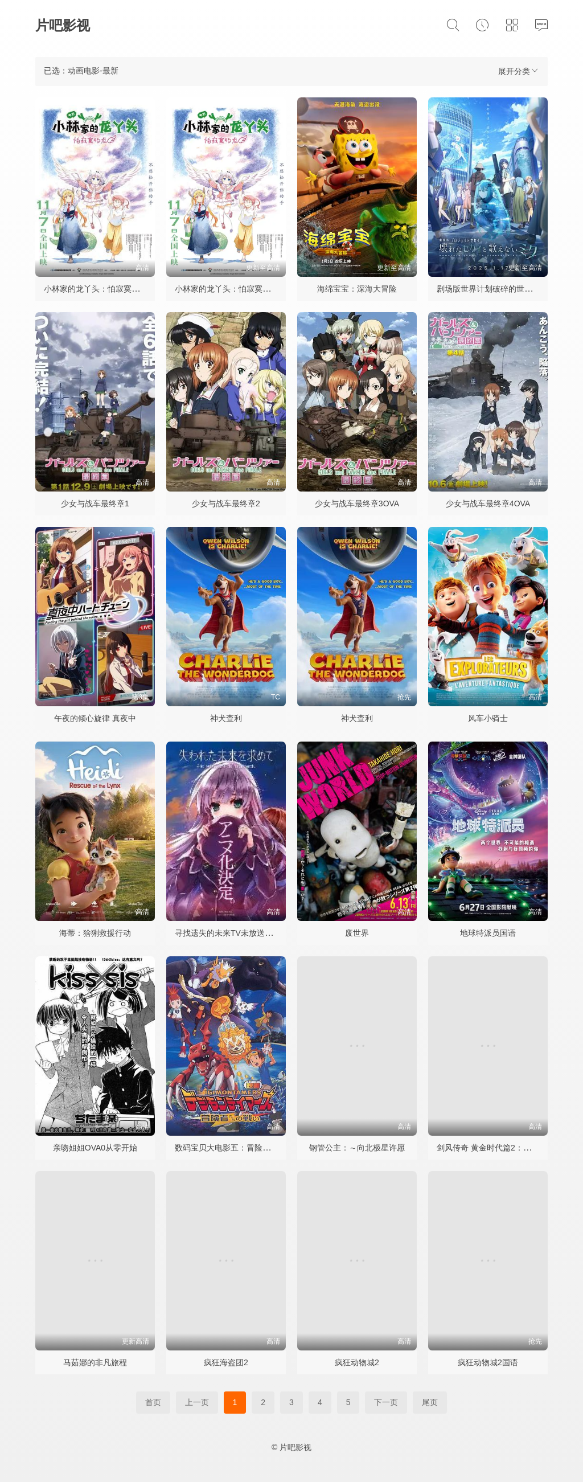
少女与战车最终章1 (95, 503)
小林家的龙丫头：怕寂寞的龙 (95, 288)
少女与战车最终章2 (226, 503)
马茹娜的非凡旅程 (95, 1362)
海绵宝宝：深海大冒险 (357, 288)
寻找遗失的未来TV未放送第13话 (232, 932)
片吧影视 (62, 25)
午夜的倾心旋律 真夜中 (95, 718)
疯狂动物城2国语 (488, 1362)
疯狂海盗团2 (226, 1362)
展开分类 (518, 71)
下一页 (386, 1402)
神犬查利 (226, 718)
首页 (153, 1402)
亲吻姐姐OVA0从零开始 (95, 1147)
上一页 (197, 1402)
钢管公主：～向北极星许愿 (357, 1147)
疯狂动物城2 (357, 1362)
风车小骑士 (488, 718)
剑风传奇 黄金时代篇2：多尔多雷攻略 (504, 1147)
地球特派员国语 (488, 932)
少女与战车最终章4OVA (488, 503)
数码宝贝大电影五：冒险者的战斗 (234, 1147)
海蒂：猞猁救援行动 (95, 932)
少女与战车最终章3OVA (357, 503)
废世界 (357, 932)
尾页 (430, 1402)
